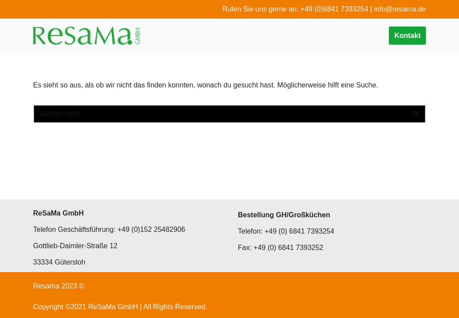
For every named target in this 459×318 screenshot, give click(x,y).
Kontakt (407, 35)
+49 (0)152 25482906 (151, 229)
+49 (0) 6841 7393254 (299, 231)
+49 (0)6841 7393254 (334, 9)
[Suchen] (219, 114)
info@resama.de (400, 9)
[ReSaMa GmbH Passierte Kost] (86, 35)
